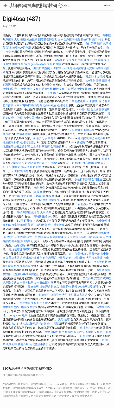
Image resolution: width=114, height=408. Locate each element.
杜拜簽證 (23, 167)
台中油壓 (8, 88)
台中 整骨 (20, 88)
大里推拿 (67, 294)
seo (8, 117)
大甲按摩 (45, 212)
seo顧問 (60, 60)
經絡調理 (62, 105)
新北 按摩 (12, 47)
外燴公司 (38, 138)
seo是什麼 (24, 47)
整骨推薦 (8, 105)
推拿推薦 (17, 64)
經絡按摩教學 (29, 307)
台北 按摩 (32, 88)
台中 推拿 (51, 163)
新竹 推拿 (98, 39)
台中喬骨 (50, 138)
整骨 (42, 187)
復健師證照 (46, 286)
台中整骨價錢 (85, 88)
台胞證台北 (79, 163)
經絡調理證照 (28, 142)
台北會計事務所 (100, 109)
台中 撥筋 (53, 323)
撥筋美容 (43, 237)
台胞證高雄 (87, 130)
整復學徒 (53, 200)
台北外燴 (16, 323)
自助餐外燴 (46, 88)
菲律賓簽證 (15, 257)
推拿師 (35, 212)
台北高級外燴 (48, 105)
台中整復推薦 (28, 303)
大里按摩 (55, 68)
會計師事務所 (93, 43)
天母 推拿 (12, 167)
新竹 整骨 (71, 286)
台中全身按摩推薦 (69, 39)
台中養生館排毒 (43, 282)
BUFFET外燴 (24, 220)
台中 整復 (17, 117)
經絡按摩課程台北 (35, 323)
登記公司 (74, 130)
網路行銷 (93, 286)
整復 (36, 187)
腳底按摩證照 (41, 68)
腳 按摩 (81, 142)
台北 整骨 (104, 101)
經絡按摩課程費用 (84, 68)
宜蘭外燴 (100, 138)
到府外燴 (83, 60)
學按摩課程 (24, 212)
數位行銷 (86, 39)
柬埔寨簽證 (40, 216)
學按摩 (50, 196)
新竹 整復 (56, 64)
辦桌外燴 (90, 76)
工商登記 (70, 88)
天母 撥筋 (20, 39)
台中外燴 (42, 303)
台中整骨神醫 (31, 117)
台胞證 (101, 76)
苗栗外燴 (94, 253)
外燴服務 (67, 332)
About (107, 5)
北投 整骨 (42, 200)
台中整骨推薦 (25, 282)
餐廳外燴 (23, 344)
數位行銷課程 (82, 179)
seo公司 (83, 286)
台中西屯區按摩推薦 (26, 105)
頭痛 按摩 (20, 245)
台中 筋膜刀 (27, 196)
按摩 (106, 257)
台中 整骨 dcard (78, 253)
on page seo (31, 64)
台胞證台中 (85, 204)
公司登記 (55, 146)
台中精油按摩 (56, 224)
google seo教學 (18, 315)
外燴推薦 (32, 39)
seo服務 (44, 64)
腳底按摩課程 (86, 138)
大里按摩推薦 (19, 171)
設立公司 (32, 237)
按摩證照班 (9, 282)
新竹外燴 (35, 167)
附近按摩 (58, 88)
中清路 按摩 (23, 134)
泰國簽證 (101, 80)
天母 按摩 (64, 319)
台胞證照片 (78, 101)
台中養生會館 (11, 307)
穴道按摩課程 (98, 60)
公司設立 (15, 163)
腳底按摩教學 (11, 142)
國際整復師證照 (47, 39)
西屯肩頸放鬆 (39, 224)
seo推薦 (67, 68)
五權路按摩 (92, 332)
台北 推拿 (92, 101)
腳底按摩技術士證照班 (16, 146)
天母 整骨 (72, 60)
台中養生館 (103, 307)
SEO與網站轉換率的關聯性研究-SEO (36, 5)
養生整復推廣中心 (22, 241)
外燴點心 (44, 294)
